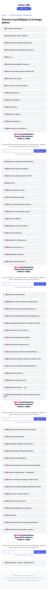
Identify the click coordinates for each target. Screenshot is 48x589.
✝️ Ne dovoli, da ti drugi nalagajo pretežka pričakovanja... (24, 486)
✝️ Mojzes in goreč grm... (14, 121)
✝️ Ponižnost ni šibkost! (13, 218)
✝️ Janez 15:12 (10, 183)
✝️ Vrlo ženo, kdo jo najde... (14, 78)
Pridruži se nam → (24, 8)
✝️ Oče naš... (9, 57)
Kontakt (41, 578)
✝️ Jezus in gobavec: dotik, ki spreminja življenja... (22, 351)
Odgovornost (36, 578)
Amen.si (4, 15)
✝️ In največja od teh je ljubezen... (16, 458)
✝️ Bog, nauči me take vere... (15, 247)
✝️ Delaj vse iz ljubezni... (13, 100)
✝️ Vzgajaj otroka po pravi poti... (16, 261)
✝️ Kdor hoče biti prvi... (13, 93)
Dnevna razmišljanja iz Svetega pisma (20, 15)
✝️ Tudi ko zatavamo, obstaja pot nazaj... (19, 204)
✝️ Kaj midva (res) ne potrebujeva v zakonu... (20, 529)
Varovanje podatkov (27, 578)
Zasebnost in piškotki (17, 578)
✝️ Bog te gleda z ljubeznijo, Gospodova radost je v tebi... (24, 359)
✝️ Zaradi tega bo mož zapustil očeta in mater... (20, 50)
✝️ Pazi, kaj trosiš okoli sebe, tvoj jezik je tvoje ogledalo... (23, 465)
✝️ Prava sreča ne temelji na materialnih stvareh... (21, 366)
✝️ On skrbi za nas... (12, 107)
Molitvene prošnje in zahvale (33, 580)
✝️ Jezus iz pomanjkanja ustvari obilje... (18, 337)
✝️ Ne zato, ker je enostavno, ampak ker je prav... (21, 309)
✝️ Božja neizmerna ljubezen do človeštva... (19, 43)
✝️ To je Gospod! (11, 515)
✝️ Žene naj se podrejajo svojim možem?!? (19, 176)
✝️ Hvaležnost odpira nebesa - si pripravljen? (20, 472)
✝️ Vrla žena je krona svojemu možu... (18, 344)
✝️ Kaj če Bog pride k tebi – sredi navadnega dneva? (22, 522)
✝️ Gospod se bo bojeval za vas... (16, 380)
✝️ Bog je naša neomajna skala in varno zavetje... (21, 429)
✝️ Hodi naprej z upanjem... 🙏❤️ (16, 387)
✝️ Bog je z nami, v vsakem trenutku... (18, 494)
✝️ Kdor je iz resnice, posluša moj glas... (18, 211)
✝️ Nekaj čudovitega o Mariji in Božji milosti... (20, 451)
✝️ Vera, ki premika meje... (14, 233)
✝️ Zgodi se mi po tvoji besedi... (16, 294)
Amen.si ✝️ (24, 5)
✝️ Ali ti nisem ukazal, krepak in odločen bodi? (19, 71)
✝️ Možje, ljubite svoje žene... (15, 254)
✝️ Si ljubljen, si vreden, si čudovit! (17, 226)
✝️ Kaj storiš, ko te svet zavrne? (16, 501)
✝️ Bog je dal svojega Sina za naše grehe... (19, 508)
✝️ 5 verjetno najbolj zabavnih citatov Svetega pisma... (23, 316)
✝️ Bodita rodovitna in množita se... (17, 128)
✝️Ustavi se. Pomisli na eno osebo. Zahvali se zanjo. (22, 479)
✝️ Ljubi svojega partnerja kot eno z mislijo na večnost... (23, 323)
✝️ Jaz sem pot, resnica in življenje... (16, 85)
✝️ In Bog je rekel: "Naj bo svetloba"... (17, 35)
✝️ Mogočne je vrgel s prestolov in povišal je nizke (21, 301)
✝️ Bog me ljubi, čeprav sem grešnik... (17, 168)
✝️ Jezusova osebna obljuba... (15, 436)
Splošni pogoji (8, 578)
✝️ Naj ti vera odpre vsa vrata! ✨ (16, 190)
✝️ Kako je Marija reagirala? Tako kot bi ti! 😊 (20, 444)
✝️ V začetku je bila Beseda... (14, 28)
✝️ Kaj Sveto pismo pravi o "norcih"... (17, 330)
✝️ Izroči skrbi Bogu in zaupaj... (15, 197)
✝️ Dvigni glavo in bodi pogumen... (16, 240)
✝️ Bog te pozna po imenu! (14, 373)
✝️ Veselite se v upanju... (13, 114)
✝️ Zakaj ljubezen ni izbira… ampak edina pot (20, 562)
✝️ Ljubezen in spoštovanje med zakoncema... (20, 161)
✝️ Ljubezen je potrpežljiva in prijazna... (17, 64)
